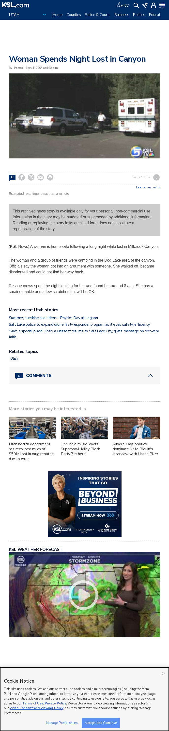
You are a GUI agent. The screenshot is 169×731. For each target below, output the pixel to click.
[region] (84, 699)
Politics (139, 14)
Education (157, 14)
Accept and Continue (101, 723)
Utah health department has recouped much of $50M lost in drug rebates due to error (31, 451)
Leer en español (148, 187)
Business (121, 14)
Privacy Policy (55, 703)
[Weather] (123, 5)
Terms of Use (32, 703)
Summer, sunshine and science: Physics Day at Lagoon (53, 318)
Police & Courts (97, 14)
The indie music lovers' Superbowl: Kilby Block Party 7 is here (80, 449)
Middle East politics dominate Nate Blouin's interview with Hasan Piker (135, 449)
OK (163, 674)
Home (58, 14)
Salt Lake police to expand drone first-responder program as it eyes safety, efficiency (79, 324)
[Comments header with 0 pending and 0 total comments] (84, 375)
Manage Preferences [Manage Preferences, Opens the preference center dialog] (62, 723)
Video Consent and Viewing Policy (36, 708)
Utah (14, 358)
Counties (73, 14)
